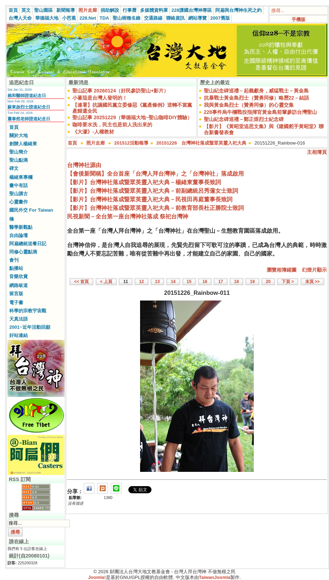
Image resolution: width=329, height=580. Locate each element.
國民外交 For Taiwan (31, 210)
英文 (26, 10)
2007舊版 (220, 18)
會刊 (14, 260)
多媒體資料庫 (154, 10)
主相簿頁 (317, 152)
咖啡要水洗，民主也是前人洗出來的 (112, 124)
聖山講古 (18, 193)
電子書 (16, 302)
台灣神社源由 (84, 165)
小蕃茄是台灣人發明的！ (99, 98)
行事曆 (130, 10)
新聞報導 (65, 10)
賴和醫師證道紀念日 (26, 95)
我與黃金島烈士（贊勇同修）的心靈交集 (249, 105)
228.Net (87, 18)
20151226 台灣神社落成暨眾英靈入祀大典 (201, 143)
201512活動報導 (131, 143)
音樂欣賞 (18, 276)
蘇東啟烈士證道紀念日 (28, 107)
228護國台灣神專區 (191, 10)
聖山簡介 (18, 152)
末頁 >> (312, 281)
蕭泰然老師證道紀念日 (28, 118)
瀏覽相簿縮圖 (282, 270)
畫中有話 (18, 185)
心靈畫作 (18, 202)
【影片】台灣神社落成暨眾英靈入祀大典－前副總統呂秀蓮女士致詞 (152, 191)
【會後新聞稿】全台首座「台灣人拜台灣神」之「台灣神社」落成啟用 (155, 174)
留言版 (16, 293)
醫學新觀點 (20, 227)
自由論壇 (18, 235)
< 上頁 (106, 281)
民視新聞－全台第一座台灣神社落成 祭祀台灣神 (127, 216)
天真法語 (18, 319)
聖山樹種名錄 (126, 18)
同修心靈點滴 (23, 251)
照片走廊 (87, 10)
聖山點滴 (18, 160)
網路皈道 (18, 285)
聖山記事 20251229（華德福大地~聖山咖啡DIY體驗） (132, 117)
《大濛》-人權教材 (93, 132)
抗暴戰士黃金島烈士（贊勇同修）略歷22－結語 (256, 98)
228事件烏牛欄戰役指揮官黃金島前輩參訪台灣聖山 (260, 112)
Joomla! (97, 577)
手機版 (298, 19)
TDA (104, 18)
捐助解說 (110, 10)
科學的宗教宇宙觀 (27, 310)
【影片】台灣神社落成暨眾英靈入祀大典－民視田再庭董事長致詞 (149, 199)
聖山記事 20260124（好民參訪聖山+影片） (120, 91)
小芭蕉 (69, 18)
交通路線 (153, 18)
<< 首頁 (81, 281)
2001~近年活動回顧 (29, 327)
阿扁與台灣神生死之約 (238, 10)
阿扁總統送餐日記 (27, 243)
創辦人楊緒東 (23, 143)
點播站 (16, 268)
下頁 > (288, 281)
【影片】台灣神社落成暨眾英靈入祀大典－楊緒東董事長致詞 (144, 182)
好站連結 (18, 335)
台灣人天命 (20, 18)
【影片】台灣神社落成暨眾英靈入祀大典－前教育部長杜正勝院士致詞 (155, 208)
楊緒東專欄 (20, 177)
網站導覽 (197, 18)
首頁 (13, 10)
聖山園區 (43, 10)
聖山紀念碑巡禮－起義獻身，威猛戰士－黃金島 (256, 91)
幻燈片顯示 (314, 270)
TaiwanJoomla (215, 577)
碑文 (14, 168)
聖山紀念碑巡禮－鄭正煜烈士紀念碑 (244, 119)
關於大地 (18, 135)
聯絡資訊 (175, 18)
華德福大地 (46, 18)
